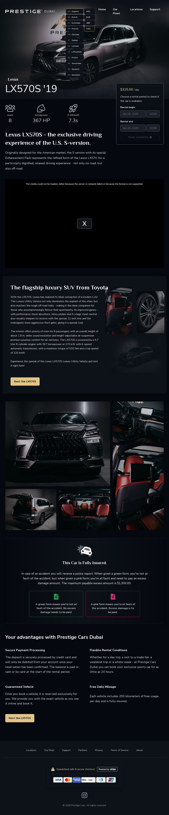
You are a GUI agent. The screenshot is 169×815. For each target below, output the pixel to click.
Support (66, 750)
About (139, 750)
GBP (88, 23)
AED (88, 11)
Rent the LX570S (25, 381)
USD (88, 28)
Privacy (99, 750)
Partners (82, 750)
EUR (88, 17)
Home (102, 9)
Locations (136, 9)
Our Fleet (49, 750)
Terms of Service (119, 750)
